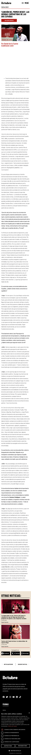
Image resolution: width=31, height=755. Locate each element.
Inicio (4, 710)
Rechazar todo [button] (22, 746)
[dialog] (15, 733)
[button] (5, 653)
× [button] (29, 713)
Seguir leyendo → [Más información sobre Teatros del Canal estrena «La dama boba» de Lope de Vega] (5, 646)
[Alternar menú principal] (25, 3)
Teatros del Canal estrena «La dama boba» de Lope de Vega (14, 641)
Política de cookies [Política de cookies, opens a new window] (12, 726)
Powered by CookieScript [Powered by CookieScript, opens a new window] (15, 753)
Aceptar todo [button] (8, 746)
